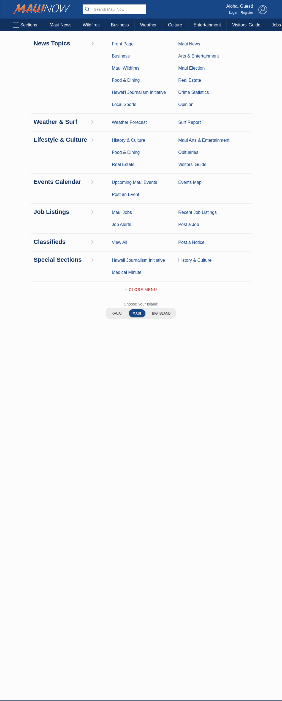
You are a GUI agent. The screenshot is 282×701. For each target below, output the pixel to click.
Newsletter (141, 655)
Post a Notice (222, 110)
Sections (24, 25)
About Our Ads (244, 643)
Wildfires (91, 25)
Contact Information (141, 620)
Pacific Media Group (246, 632)
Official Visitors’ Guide (69, 667)
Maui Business (28, 43)
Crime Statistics (32, 633)
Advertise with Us (141, 632)
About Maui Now (141, 609)
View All (245, 110)
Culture (175, 25)
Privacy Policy (217, 643)
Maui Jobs (32, 664)
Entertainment (207, 25)
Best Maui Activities (69, 633)
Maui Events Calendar (69, 653)
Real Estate (32, 650)
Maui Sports (69, 625)
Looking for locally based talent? (125, 433)
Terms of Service (141, 667)
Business (120, 25)
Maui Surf (32, 625)
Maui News (60, 25)
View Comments (95, 576)
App (141, 644)
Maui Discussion (32, 642)
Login (233, 13)
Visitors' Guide (246, 25)
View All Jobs (44, 407)
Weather (148, 25)
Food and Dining (69, 642)
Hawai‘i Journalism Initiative (33, 682)
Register (247, 13)
